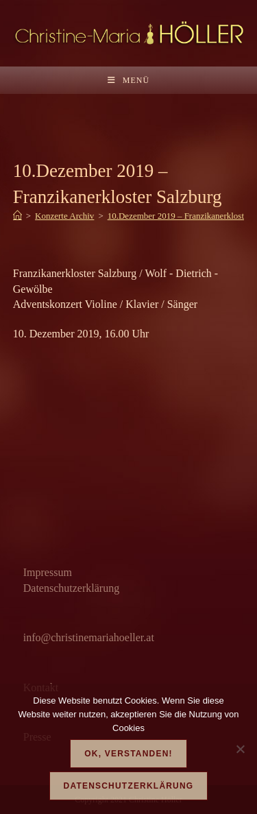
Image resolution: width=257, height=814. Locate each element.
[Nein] (240, 749)
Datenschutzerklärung (71, 588)
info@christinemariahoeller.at (88, 637)
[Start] (17, 216)
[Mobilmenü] (128, 80)
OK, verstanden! (128, 753)
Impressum (47, 572)
